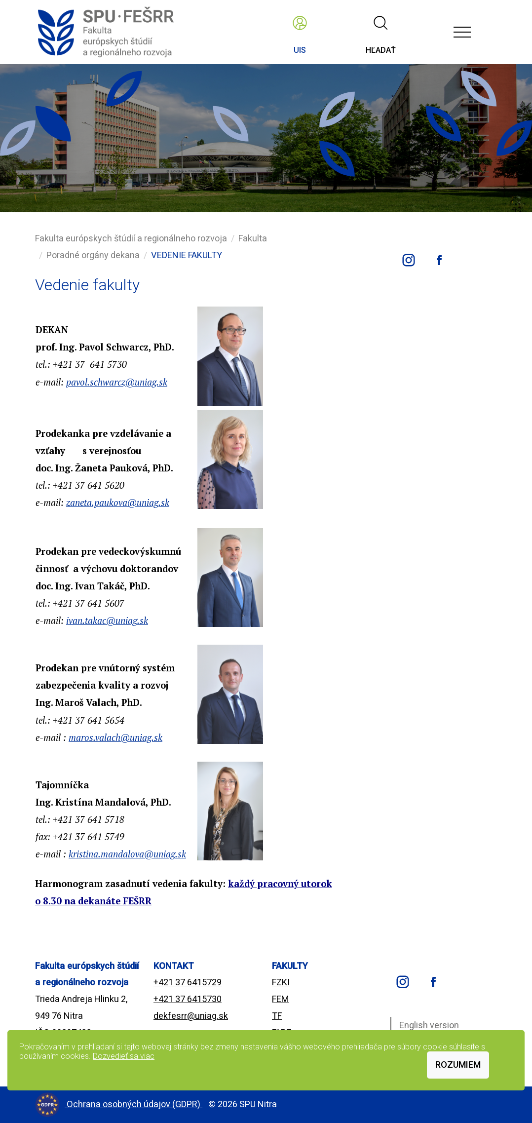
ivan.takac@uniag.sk (107, 620)
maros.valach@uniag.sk (115, 737)
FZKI (281, 982)
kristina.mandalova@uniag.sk (127, 854)
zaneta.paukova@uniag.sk (117, 502)
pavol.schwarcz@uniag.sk (116, 382)
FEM (280, 999)
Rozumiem (458, 1064)
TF (277, 1015)
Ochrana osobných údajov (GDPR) (134, 1104)
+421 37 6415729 (187, 982)
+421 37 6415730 (187, 999)
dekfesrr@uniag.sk (190, 1015)
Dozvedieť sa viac (123, 1056)
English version (429, 1025)
